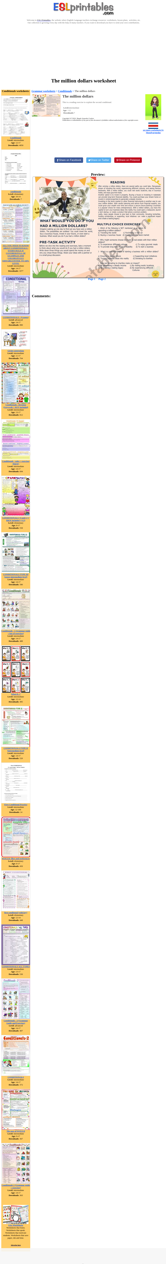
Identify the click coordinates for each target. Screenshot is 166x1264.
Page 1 (91, 279)
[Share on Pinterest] (128, 160)
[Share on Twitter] (98, 160)
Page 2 (102, 279)
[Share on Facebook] (68, 160)
